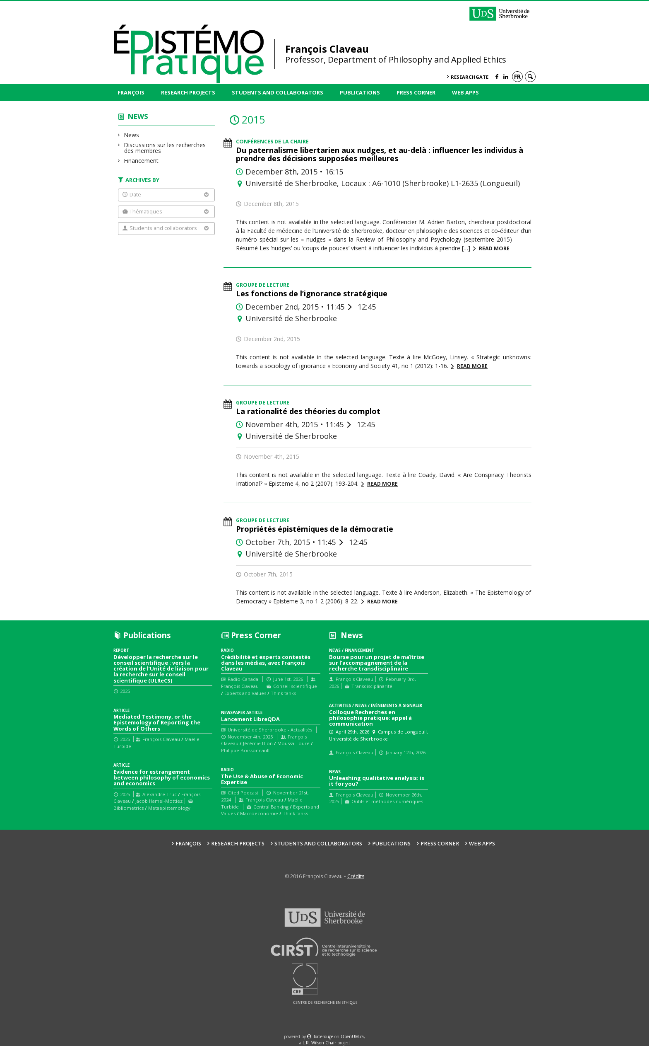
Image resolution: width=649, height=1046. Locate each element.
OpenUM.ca (352, 1036)
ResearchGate (469, 77)
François (131, 92)
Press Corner (416, 92)
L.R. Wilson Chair (319, 1043)
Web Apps (465, 92)
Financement (141, 161)
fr (517, 76)
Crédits (355, 876)
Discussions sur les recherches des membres (165, 148)
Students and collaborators (277, 92)
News (138, 116)
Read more (494, 248)
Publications (360, 92)
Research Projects (188, 92)
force (323, 1036)
